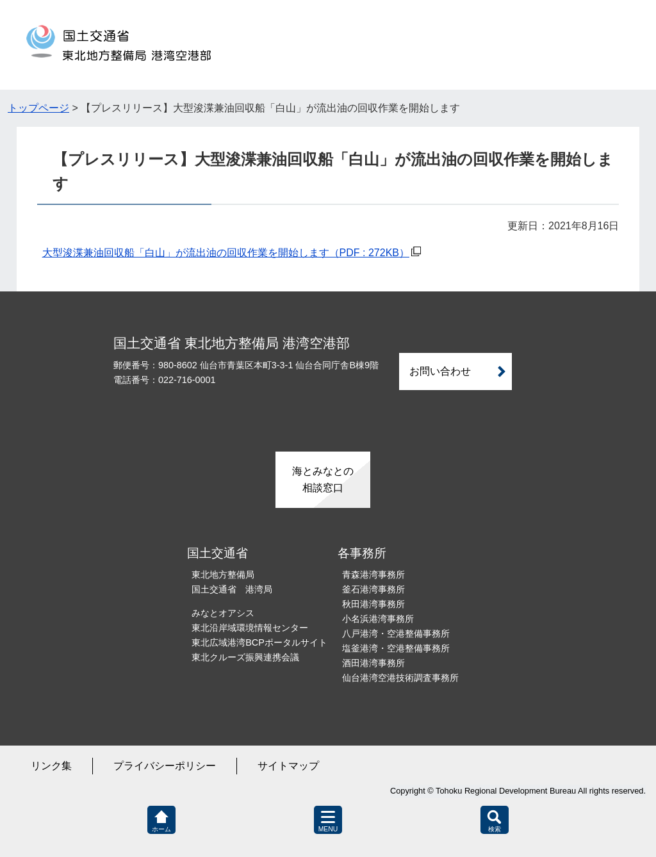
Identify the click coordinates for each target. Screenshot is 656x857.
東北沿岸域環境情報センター (250, 628)
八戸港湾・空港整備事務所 (396, 633)
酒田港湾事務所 (373, 663)
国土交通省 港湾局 (232, 589)
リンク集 (51, 765)
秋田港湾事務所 (373, 604)
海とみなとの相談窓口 (323, 479)
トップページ (38, 107)
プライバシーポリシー (164, 765)
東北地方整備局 (223, 574)
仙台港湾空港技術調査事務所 (400, 678)
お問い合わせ (440, 371)
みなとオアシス (223, 613)
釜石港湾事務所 (373, 589)
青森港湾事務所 (373, 574)
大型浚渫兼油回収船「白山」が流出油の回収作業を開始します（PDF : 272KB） (225, 252)
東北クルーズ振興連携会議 (245, 657)
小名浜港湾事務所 (378, 619)
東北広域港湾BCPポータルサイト (259, 642)
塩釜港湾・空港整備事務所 (396, 648)
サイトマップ (288, 765)
